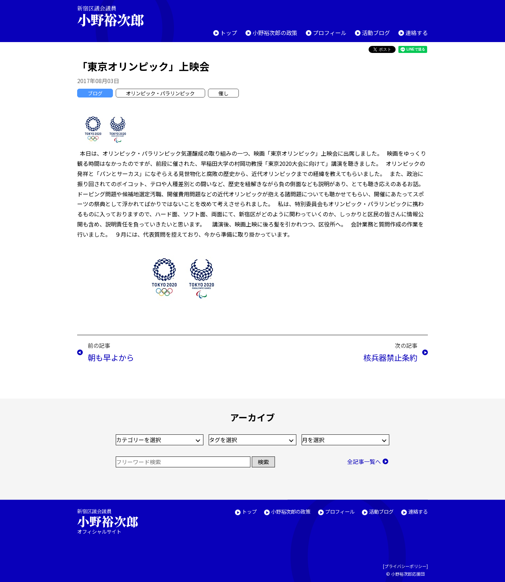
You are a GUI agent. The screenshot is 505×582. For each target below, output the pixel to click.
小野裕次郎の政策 (274, 32)
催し (223, 93)
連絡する (416, 32)
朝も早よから (111, 357)
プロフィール (329, 32)
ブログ (95, 93)
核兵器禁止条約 (390, 357)
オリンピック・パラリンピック (160, 93)
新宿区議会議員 (116, 16)
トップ (228, 32)
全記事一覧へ (364, 461)
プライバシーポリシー (405, 566)
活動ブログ (376, 32)
